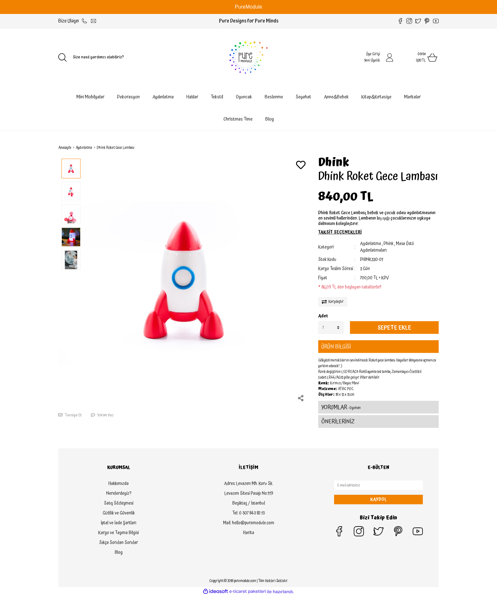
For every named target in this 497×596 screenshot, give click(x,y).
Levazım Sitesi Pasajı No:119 (248, 493)
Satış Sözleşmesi (118, 503)
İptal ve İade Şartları (118, 523)
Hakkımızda (118, 483)
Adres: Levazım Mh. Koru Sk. (248, 483)
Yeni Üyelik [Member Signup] (372, 60)
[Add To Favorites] (301, 166)
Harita (248, 532)
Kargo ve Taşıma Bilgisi (118, 532)
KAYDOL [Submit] (378, 499)
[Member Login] (389, 57)
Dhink (333, 162)
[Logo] (248, 57)
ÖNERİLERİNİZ (338, 421)
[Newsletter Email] (378, 485)
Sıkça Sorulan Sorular (118, 542)
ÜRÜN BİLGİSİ (336, 346)
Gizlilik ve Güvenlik (119, 513)
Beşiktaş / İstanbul (248, 503)
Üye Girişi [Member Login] (373, 54)
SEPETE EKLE (394, 327)
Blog (269, 119)
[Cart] (420, 57)
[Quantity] (331, 327)
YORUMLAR (341, 407)
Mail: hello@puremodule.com (248, 523)
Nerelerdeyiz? (118, 493)
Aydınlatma (370, 243)
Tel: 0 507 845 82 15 (248, 513)
